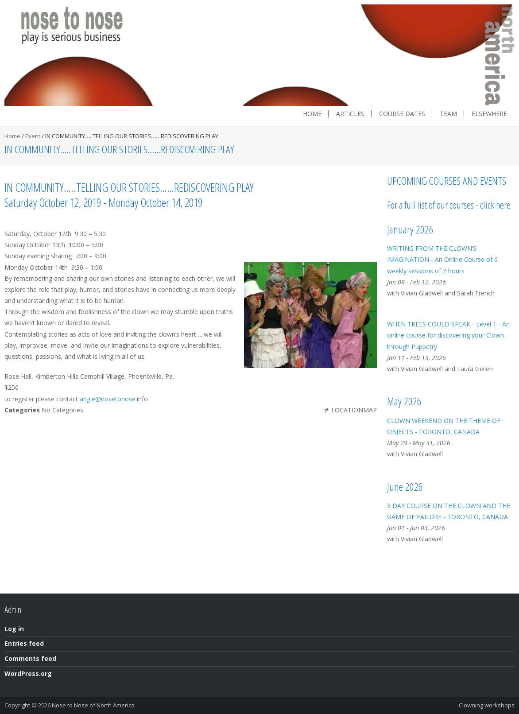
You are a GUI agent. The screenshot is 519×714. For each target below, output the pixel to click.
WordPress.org (28, 673)
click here (495, 204)
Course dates (402, 113)
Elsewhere (489, 113)
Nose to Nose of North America (93, 705)
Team (448, 113)
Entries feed (24, 643)
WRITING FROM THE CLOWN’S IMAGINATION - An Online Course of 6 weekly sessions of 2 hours (442, 259)
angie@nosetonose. (108, 399)
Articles (350, 113)
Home (312, 113)
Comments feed (30, 658)
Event (32, 136)
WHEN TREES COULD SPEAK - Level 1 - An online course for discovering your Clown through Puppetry (448, 335)
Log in (14, 629)
